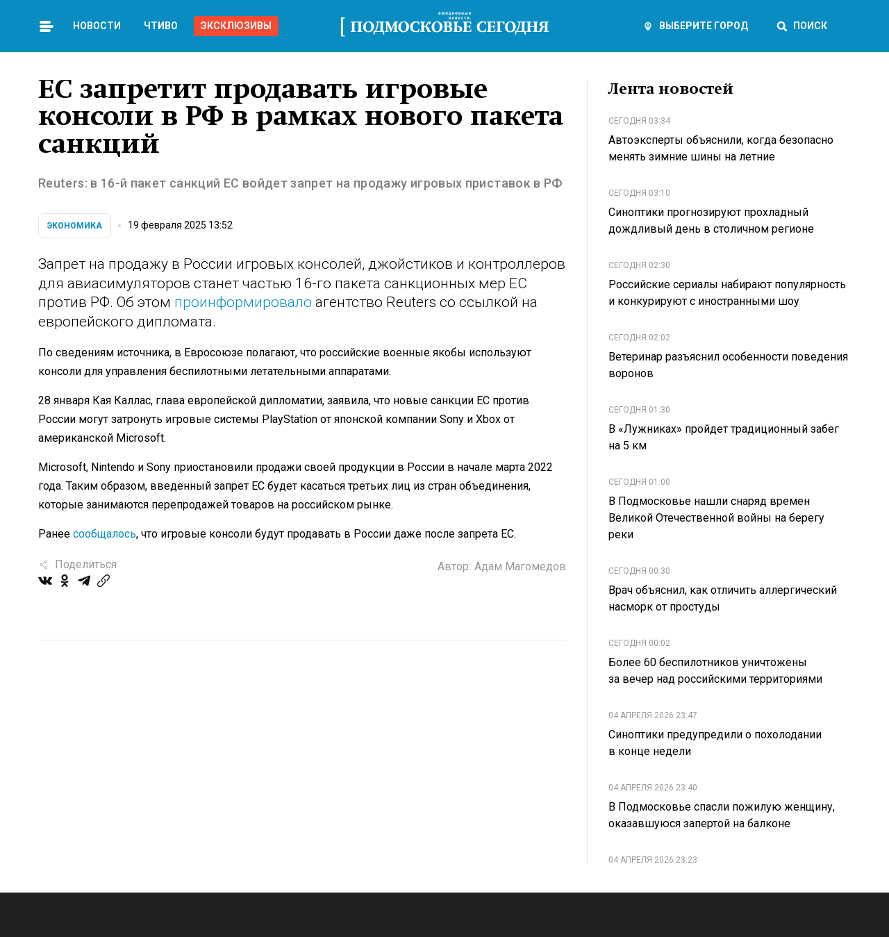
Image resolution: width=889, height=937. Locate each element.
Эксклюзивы (236, 25)
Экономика (74, 226)
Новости (97, 25)
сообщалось (104, 533)
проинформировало (243, 302)
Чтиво (161, 25)
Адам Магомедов (520, 566)
